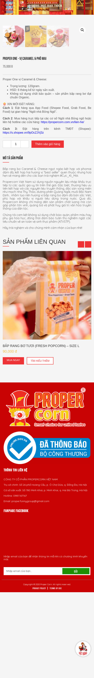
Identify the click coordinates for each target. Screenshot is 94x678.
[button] (81, 330)
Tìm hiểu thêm (40, 446)
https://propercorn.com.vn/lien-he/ (62, 207)
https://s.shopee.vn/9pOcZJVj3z (23, 218)
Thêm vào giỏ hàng (47, 229)
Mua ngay (13, 445)
